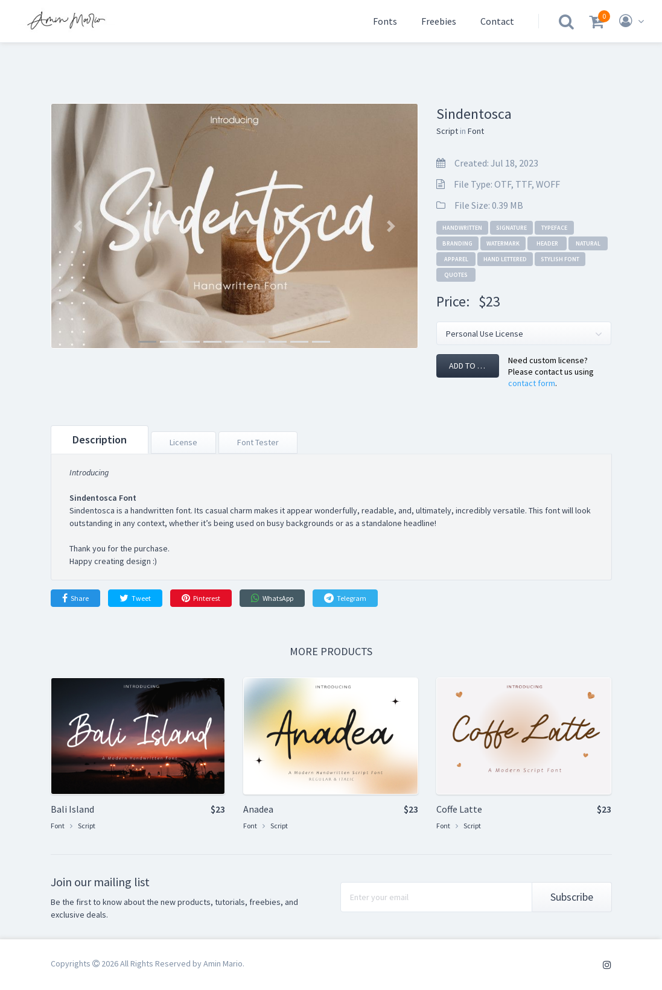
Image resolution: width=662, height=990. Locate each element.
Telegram (345, 598)
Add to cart (472, 365)
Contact (497, 21)
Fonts (385, 21)
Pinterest (201, 598)
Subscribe (571, 897)
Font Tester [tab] (258, 442)
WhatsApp (272, 598)
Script (447, 130)
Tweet (135, 598)
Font (476, 130)
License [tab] (183, 442)
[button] (78, 226)
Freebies (438, 21)
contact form (531, 383)
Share (75, 598)
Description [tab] (99, 439)
